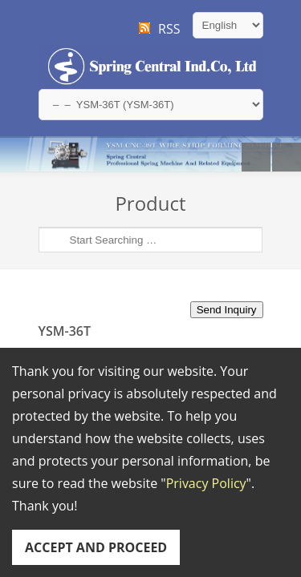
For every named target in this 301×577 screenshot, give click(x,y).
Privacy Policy (206, 483)
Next (286, 157)
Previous (256, 157)
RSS (169, 29)
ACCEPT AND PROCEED (96, 547)
